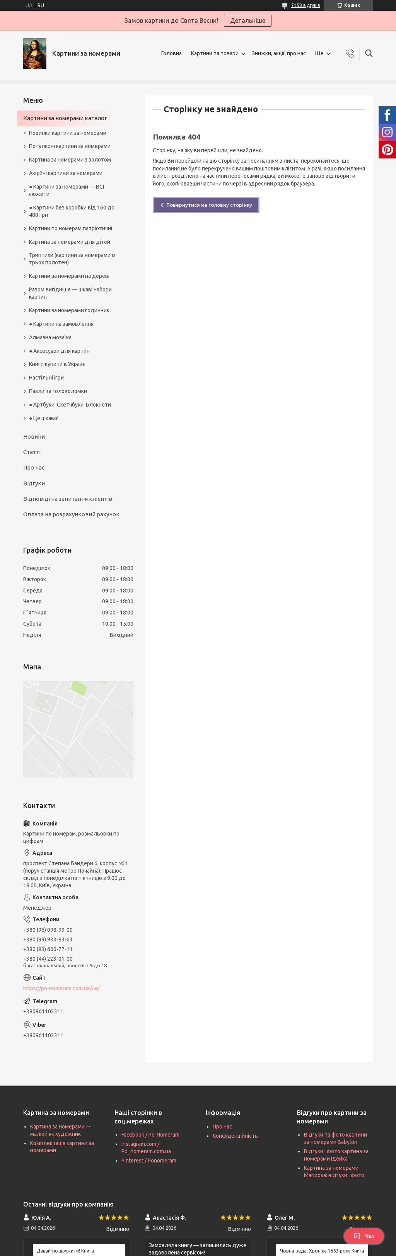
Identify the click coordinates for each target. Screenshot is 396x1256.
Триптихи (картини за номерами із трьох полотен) (72, 258)
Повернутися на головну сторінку (209, 205)
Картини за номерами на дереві (69, 276)
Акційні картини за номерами (65, 173)
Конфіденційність (235, 1136)
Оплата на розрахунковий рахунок (71, 514)
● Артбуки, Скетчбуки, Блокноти (70, 405)
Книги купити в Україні (57, 364)
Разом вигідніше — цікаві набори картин (70, 293)
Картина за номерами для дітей (69, 242)
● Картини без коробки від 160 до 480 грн (71, 211)
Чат (363, 1235)
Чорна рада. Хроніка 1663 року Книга (322, 1250)
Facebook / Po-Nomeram (150, 1135)
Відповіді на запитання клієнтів (67, 498)
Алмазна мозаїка (50, 337)
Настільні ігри (46, 377)
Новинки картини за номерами (67, 133)
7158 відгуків (305, 5)
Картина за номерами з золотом (70, 160)
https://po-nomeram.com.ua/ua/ (61, 988)
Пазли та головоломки (58, 391)
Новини (34, 436)
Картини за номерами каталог (65, 118)
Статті (32, 452)
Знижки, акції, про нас (279, 53)
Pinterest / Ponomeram (148, 1160)
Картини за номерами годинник (69, 310)
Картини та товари (215, 53)
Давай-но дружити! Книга (65, 1250)
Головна (171, 53)
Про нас (33, 467)
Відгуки (34, 483)
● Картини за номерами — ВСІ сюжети (66, 190)
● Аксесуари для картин (59, 351)
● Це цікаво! (43, 418)
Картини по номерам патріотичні (70, 228)
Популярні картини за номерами (70, 146)
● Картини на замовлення (61, 324)
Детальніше (247, 20)
